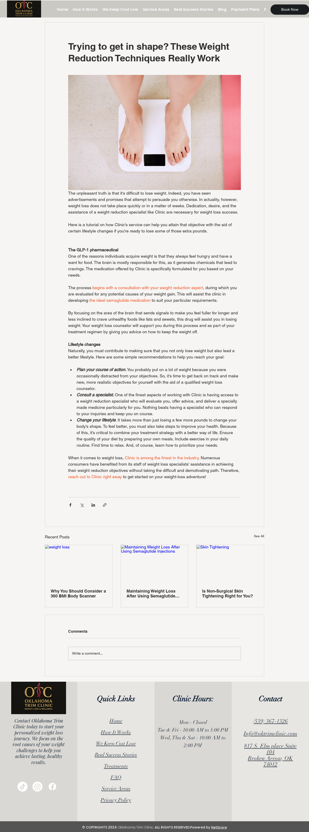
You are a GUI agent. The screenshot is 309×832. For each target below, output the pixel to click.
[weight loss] (78, 564)
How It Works (116, 732)
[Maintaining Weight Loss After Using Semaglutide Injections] (154, 564)
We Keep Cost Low (116, 743)
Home (115, 721)
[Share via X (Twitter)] (82, 505)
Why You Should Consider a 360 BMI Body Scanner (78, 593)
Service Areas (116, 788)
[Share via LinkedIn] (93, 505)
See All (259, 536)
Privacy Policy (116, 800)
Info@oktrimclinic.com (270, 733)
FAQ (116, 777)
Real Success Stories (116, 754)
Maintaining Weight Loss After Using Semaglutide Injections (151, 593)
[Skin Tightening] (230, 564)
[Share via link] (104, 505)
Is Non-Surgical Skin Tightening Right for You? (227, 593)
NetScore (219, 827)
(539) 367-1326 (270, 721)
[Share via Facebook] (70, 505)
